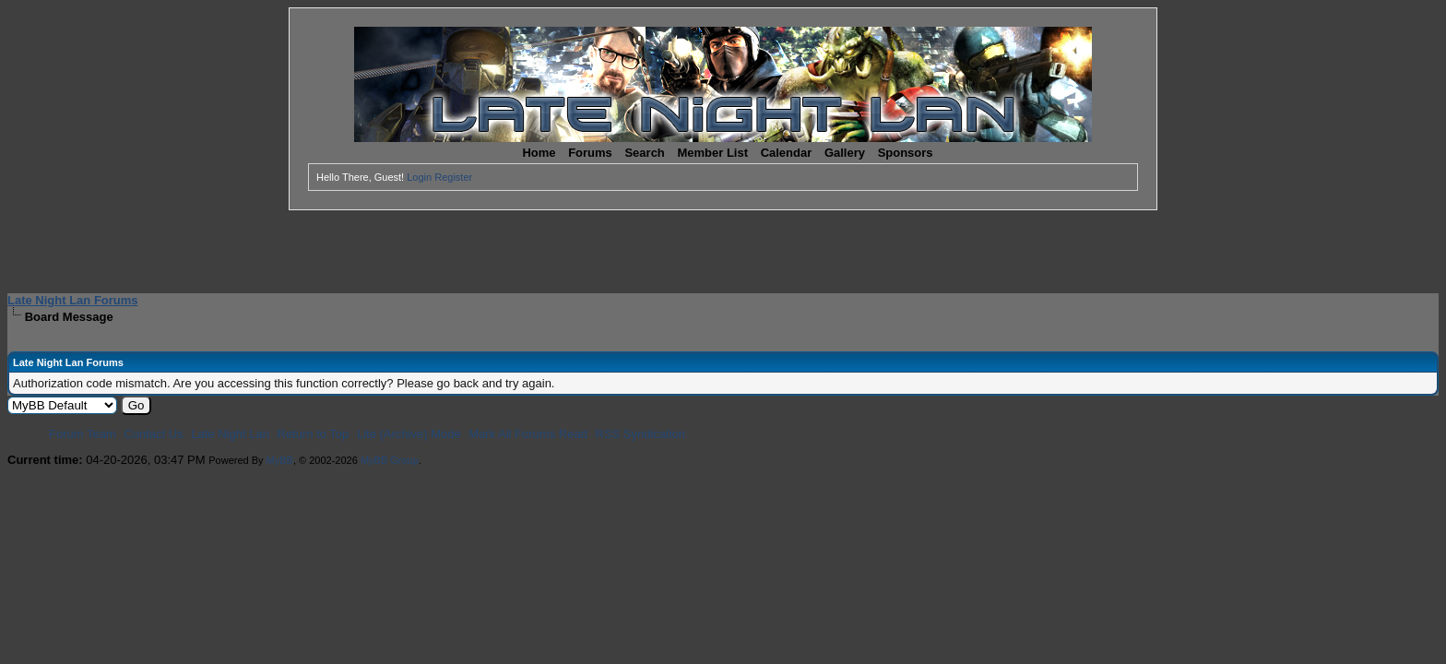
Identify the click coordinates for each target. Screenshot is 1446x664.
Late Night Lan (230, 434)
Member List (712, 153)
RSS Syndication (641, 434)
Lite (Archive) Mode (409, 434)
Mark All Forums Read (527, 434)
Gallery (844, 153)
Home (538, 153)
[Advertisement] (723, 251)
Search (644, 153)
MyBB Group (390, 460)
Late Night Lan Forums (72, 300)
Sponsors (905, 153)
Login (419, 177)
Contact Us (153, 434)
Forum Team (82, 434)
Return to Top (314, 434)
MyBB (280, 460)
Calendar (786, 153)
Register (453, 177)
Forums (590, 153)
